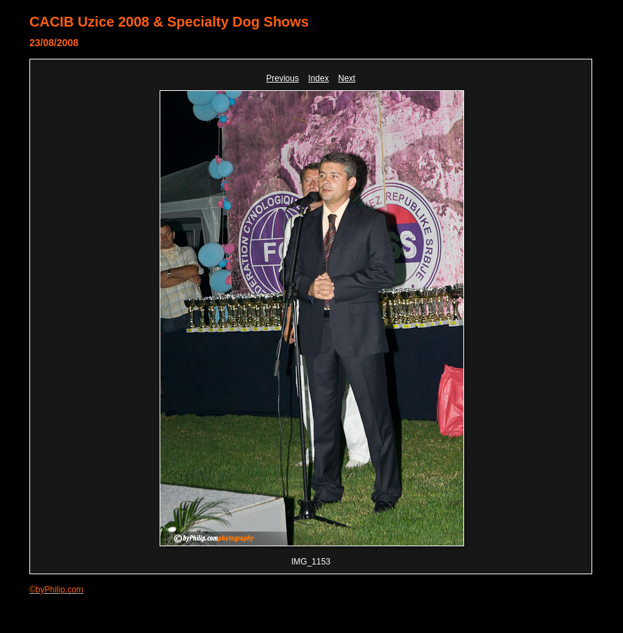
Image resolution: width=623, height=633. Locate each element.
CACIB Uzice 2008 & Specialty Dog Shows (169, 21)
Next (347, 78)
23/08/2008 (53, 42)
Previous (282, 78)
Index (318, 78)
